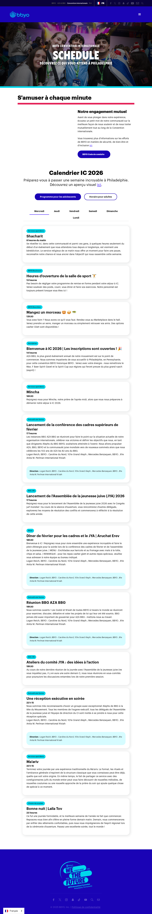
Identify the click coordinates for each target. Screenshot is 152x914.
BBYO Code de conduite (93, 154)
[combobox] (13, 911)
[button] (100, 3)
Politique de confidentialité (86, 907)
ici (91, 145)
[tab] (58, 196)
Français (11, 911)
